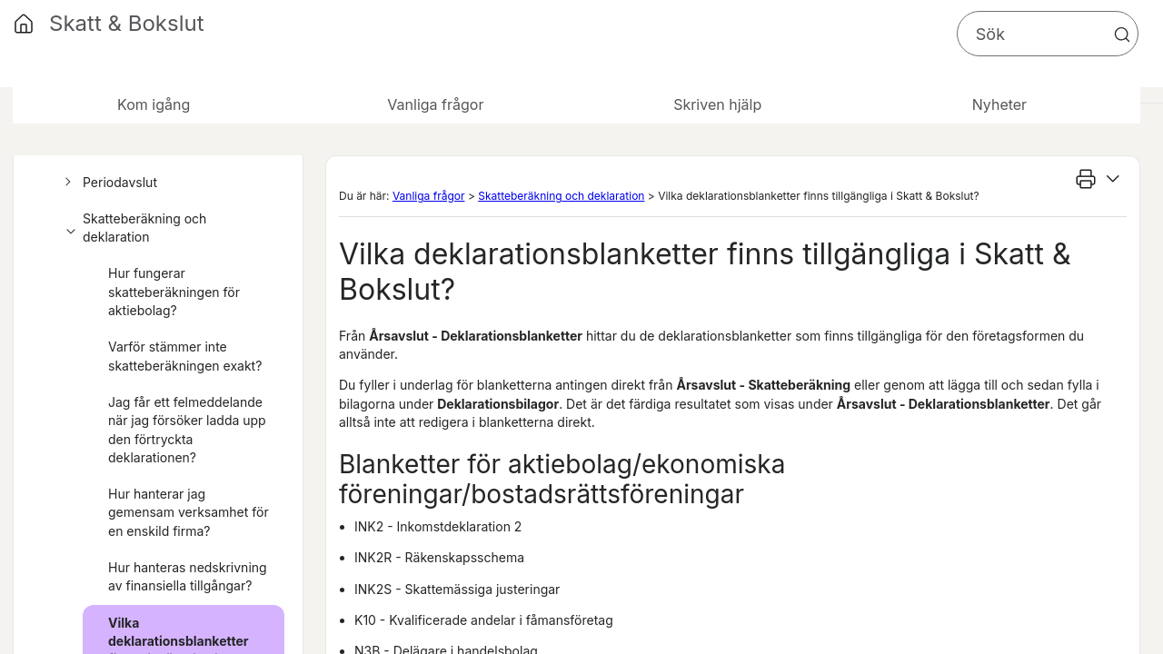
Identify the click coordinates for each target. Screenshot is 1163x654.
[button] (1122, 34)
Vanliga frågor (429, 196)
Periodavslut (108, 182)
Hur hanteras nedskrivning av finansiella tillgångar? (187, 576)
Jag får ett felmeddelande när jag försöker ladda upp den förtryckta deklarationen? (187, 429)
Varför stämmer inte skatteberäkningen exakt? (185, 355)
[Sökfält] (1047, 33)
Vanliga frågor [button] (435, 104)
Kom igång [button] (153, 104)
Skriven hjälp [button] (717, 104)
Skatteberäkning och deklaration (132, 228)
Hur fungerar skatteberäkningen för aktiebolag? (174, 291)
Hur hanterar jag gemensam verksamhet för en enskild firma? (188, 512)
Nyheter (999, 104)
